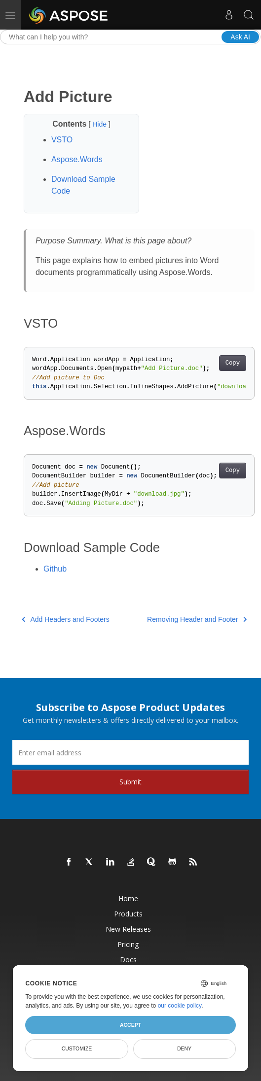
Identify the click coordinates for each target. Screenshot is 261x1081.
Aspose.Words (77, 159)
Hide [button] (100, 124)
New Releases (128, 929)
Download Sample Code (83, 185)
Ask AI (240, 37)
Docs (128, 959)
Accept (130, 1025)
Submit (130, 781)
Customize (77, 1048)
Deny (184, 1048)
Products (128, 913)
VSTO (62, 139)
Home (128, 898)
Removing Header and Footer (197, 619)
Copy (232, 363)
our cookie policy (180, 1005)
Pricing (128, 944)
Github (55, 569)
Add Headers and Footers (66, 619)
